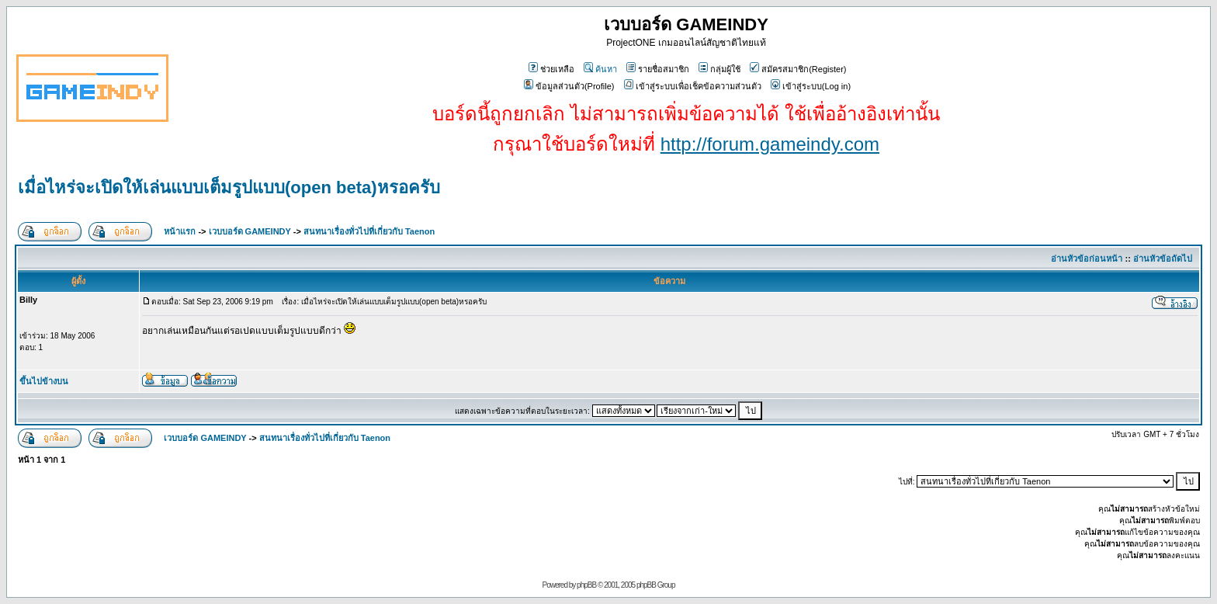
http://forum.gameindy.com (770, 144)
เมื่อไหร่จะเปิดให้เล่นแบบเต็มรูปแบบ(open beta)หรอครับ (229, 187)
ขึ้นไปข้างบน (43, 381)
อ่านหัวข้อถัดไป (1162, 258)
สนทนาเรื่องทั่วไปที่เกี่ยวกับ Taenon (369, 231)
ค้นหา (600, 69)
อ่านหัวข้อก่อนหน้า (1086, 258)
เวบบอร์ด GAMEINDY (250, 231)
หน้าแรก (180, 231)
